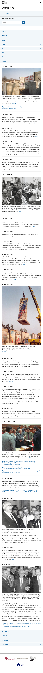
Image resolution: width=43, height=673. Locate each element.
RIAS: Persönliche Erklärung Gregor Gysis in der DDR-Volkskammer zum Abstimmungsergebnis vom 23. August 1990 (21, 467)
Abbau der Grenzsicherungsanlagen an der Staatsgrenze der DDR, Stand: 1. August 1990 (21, 107)
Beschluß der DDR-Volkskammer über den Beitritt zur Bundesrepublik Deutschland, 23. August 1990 (22, 471)
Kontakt (6, 670)
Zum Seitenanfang (40, 651)
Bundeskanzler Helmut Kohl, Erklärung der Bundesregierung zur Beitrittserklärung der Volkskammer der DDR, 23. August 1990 (21, 491)
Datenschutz (26, 670)
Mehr (13, 103)
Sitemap (37, 670)
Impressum (16, 670)
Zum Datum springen (8, 18)
